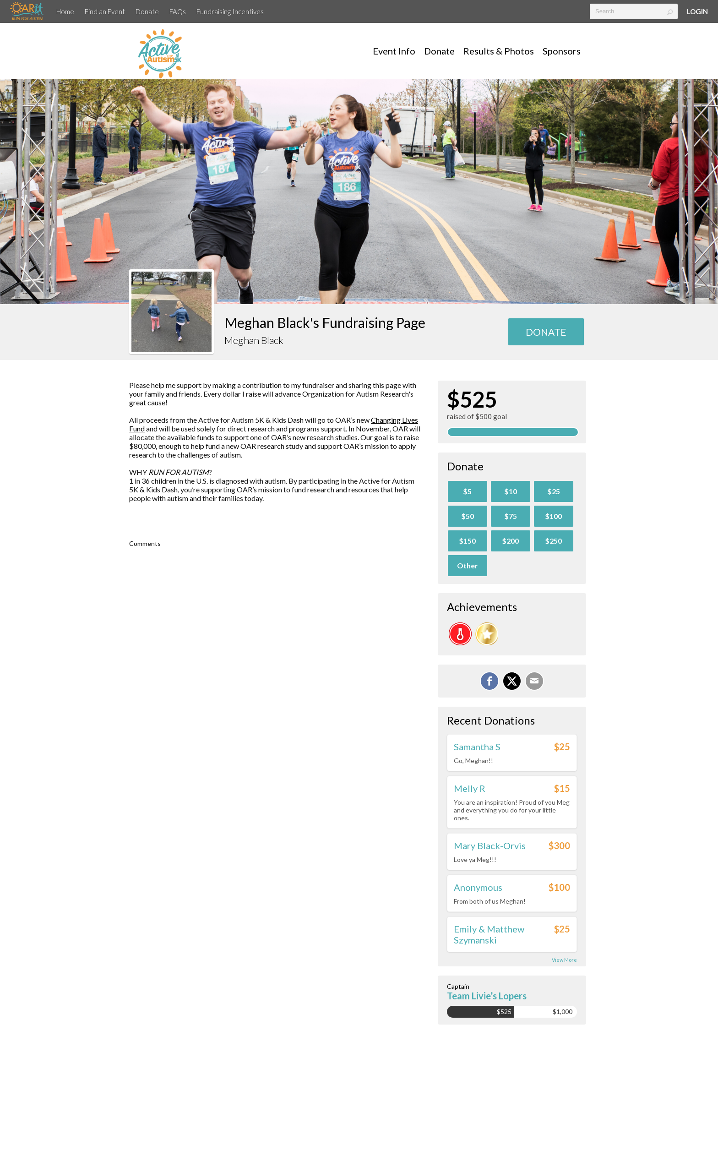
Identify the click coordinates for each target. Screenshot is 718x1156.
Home (65, 11)
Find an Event (105, 11)
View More (564, 960)
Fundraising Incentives (230, 11)
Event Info (394, 50)
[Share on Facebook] (489, 681)
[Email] (534, 681)
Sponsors (562, 50)
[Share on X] (512, 681)
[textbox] (634, 11)
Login (697, 11)
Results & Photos (498, 50)
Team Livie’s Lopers (487, 995)
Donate (147, 11)
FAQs (177, 11)
